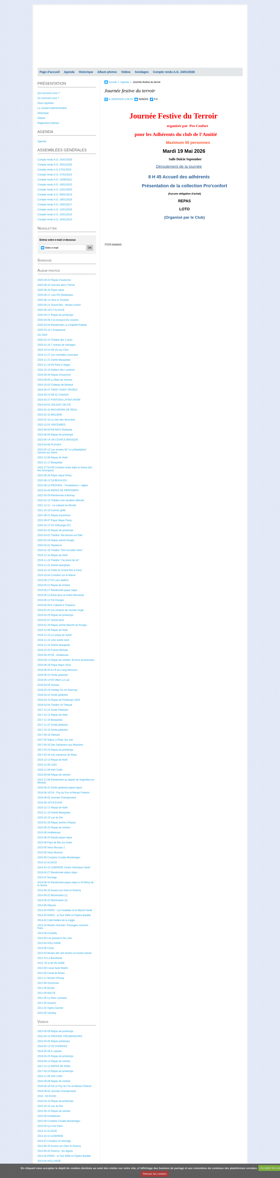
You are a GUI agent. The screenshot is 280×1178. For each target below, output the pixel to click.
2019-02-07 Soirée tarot (51, 620)
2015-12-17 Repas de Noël (53, 807)
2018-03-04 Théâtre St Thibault (55, 704)
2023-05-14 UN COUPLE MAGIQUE (58, 439)
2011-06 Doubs (46, 988)
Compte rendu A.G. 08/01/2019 (55, 194)
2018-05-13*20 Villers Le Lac (54, 679)
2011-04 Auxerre (47, 1003)
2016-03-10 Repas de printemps (55, 1101)
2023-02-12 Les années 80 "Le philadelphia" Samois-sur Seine (62, 451)
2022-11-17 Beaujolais (50, 462)
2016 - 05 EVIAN (47, 1096)
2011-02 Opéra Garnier (50, 1008)
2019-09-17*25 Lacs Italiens (53, 580)
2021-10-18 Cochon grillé (52, 510)
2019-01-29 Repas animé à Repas (57, 822)
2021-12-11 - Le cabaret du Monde (57, 505)
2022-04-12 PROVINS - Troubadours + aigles (63, 485)
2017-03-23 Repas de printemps (55, 749)
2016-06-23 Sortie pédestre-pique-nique (60, 787)
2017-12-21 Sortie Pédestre (53, 709)
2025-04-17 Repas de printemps (55, 314)
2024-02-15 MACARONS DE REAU (57, 409)
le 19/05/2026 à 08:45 (121, 99)
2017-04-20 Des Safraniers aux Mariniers (60, 744)
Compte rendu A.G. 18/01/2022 (55, 184)
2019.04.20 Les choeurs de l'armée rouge (61, 610)
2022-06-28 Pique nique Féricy (55, 475)
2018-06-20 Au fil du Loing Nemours (58, 670)
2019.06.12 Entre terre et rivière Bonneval (61, 595)
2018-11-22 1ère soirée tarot (53, 640)
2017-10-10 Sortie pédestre (53, 729)
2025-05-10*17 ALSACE (51, 309)
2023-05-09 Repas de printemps (55, 1031)
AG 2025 (42, 334)
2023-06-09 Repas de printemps (55, 434)
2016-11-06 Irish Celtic (50, 769)
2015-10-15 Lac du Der (50, 817)
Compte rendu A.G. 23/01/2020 (55, 189)
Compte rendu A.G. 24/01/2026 (174, 72)
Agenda (69, 72)
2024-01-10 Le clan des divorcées (56, 419)
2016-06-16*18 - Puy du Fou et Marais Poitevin (64, 792)
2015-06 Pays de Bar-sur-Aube (55, 842)
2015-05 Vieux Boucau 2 (51, 847)
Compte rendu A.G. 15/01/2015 (55, 214)
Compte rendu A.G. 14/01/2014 (55, 219)
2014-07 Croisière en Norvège (54, 1141)
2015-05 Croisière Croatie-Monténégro (59, 857)
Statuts (41, 118)
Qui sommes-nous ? (49, 93)
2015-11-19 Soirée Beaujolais (54, 812)
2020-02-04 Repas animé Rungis (56, 540)
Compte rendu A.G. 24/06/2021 (55, 179)
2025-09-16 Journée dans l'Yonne (56, 285)
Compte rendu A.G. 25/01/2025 (55, 164)
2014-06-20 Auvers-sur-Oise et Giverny (59, 890)
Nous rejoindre (46, 103)
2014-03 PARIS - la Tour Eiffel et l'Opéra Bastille (64, 915)
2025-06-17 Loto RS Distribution (55, 295)
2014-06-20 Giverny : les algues (55, 1151)
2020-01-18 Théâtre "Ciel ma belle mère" (60, 550)
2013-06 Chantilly (47, 933)
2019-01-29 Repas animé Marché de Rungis (62, 625)
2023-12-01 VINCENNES (52, 424)
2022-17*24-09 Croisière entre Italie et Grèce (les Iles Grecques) (65, 469)
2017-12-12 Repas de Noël (53, 714)
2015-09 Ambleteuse (49, 832)
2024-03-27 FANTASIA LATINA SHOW (59, 399)
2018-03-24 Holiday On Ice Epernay (57, 689)
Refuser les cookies (154, 1173)
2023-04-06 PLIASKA (50, 444)
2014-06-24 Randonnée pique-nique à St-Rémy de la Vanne (66, 884)
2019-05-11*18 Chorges (51, 600)
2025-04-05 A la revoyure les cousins (58, 319)
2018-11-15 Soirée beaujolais (54, 645)
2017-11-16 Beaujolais (50, 719)
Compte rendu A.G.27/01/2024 (55, 169)
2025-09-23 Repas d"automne (54, 280)
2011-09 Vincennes (48, 983)
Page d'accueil (50, 72)
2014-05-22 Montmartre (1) (53, 895)
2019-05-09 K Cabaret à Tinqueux (56, 605)
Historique (86, 72)
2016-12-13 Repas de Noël (53, 759)
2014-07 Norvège (47, 877)
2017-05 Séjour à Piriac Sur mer (55, 739)
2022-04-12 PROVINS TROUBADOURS (60, 1036)
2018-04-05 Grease (48, 684)
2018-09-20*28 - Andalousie (53, 655)
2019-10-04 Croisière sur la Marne (57, 575)
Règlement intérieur (48, 123)
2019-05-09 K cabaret (50, 1051)
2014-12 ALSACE (47, 862)
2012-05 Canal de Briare (51, 973)
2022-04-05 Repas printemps (54, 1041)
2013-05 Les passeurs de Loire (55, 938)
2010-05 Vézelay (47, 1012)
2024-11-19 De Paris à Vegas (54, 364)
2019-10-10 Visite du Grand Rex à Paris (60, 570)
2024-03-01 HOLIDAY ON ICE (54, 404)
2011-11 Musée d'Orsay (51, 978)
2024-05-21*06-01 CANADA (53, 394)
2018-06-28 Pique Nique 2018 (54, 665)
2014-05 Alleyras (47, 905)
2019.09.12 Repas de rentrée (54, 585)
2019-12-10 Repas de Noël (53, 555)
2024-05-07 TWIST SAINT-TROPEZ (58, 389)
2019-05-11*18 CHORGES (52, 1046)
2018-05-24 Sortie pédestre (53, 674)
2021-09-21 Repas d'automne (54, 515)
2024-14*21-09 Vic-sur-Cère (53, 349)
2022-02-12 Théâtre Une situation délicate (61, 500)
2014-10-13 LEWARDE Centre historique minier (64, 867)
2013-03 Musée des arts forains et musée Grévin (65, 953)
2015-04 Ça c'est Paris (50, 1126)
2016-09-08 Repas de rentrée (54, 774)
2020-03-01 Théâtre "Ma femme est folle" (60, 535)
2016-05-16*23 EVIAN (50, 802)
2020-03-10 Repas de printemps (55, 530)
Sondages (142, 72)
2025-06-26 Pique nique (51, 290)
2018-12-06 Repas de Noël (53, 630)
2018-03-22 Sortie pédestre (53, 694)
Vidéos (126, 72)
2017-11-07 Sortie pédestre (53, 724)
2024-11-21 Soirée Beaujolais (54, 359)
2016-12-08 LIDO (47, 764)
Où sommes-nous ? (48, 98)
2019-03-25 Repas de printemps (55, 615)
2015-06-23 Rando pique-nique (55, 837)
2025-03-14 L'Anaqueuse (51, 329)
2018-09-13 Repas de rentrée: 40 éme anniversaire (66, 660)
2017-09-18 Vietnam (49, 734)
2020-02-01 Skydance (50, 545)
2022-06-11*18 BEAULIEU (52, 480)
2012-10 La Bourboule (50, 958)
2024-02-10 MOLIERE (50, 414)
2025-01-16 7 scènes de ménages (56, 344)
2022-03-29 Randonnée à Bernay (56, 495)
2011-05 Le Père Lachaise (52, 998)
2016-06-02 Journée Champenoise (57, 797)
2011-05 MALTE (47, 993)
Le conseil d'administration (52, 108)
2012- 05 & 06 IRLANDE (51, 963)
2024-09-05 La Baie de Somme (55, 379)
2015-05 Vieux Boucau (50, 852)
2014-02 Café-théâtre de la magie (56, 920)
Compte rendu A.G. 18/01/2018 (55, 199)
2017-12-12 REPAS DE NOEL (54, 1066)
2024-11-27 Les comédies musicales (58, 354)
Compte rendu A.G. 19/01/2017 (55, 204)
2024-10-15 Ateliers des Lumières (56, 369)
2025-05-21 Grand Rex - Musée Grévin (59, 304)
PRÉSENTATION (52, 83)
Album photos (107, 72)
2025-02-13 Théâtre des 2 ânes (55, 339)
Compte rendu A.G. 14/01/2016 (55, 209)
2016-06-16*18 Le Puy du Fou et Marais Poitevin (65, 1086)
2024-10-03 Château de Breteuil (55, 384)
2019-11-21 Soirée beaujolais (54, 565)
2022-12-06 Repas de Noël (53, 457)
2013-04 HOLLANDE (49, 943)
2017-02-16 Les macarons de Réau (57, 754)
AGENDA (45, 132)
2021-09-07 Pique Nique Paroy (55, 520)
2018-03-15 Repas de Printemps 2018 (59, 699)
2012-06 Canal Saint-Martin (53, 968)
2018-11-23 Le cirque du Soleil (55, 635)
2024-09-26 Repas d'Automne (54, 374)
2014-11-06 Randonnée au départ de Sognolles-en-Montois (66, 781)
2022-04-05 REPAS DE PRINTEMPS (58, 490)
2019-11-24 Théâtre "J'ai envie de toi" (58, 560)
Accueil (113, 82)
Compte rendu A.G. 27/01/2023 (55, 174)
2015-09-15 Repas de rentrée (54, 827)
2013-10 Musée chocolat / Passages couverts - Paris (64, 927)
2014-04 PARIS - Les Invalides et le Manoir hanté (65, 910)
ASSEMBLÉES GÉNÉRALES (62, 150)
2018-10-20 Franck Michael (53, 650)
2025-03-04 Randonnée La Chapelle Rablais (62, 324)
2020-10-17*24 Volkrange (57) (54, 525)
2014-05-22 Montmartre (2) (53, 900)
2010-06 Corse (46, 948)
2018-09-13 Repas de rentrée (54, 1061)
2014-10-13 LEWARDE (50, 1136)
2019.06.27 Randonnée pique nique (57, 590)
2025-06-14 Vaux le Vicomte (53, 300)
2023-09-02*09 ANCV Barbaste (55, 429)
